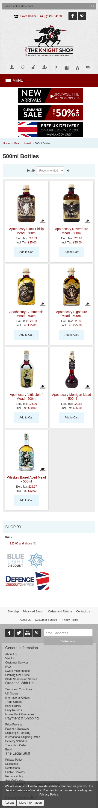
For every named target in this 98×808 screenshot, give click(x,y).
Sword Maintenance (17, 671)
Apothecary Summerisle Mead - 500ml (26, 314)
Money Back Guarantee (19, 714)
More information (30, 802)
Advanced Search (34, 611)
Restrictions (12, 768)
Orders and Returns (60, 611)
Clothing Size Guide (17, 675)
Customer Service (46, 619)
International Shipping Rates (22, 737)
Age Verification (14, 780)
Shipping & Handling (17, 732)
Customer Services (17, 662)
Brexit (8, 749)
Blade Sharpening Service (21, 679)
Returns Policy (14, 776)
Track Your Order (15, 745)
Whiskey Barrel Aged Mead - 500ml (26, 479)
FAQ (8, 666)
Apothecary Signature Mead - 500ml (71, 314)
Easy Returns (13, 710)
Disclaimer (11, 763)
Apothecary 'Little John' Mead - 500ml (26, 396)
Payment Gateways (17, 728)
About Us (25, 619)
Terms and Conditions (18, 689)
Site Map (13, 611)
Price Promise (14, 724)
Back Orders (13, 706)
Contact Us (83, 611)
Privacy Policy (69, 619)
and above (21, 543)
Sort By (30, 170)
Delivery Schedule (16, 741)
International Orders (17, 697)
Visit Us (10, 658)
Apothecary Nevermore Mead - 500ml (71, 231)
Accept (9, 802)
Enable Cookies (15, 772)
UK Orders (11, 693)
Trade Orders (13, 702)
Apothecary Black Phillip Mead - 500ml (26, 231)
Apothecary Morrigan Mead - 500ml (71, 396)
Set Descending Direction (68, 170)
